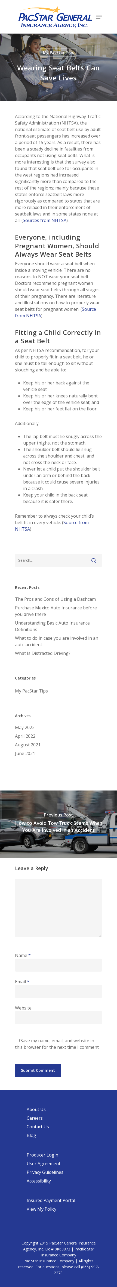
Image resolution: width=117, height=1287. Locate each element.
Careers (35, 1118)
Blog (31, 1135)
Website (23, 1008)
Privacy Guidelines (45, 1172)
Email (22, 982)
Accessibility (39, 1181)
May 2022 (25, 727)
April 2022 (25, 736)
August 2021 (28, 745)
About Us (36, 1109)
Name (23, 955)
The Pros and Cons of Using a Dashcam (55, 599)
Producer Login (42, 1155)
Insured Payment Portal (51, 1200)
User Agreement (43, 1164)
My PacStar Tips (58, 52)
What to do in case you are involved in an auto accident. (56, 641)
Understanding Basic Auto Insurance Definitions (52, 626)
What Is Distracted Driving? (42, 653)
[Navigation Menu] (99, 16)
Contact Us (38, 1127)
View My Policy (41, 1209)
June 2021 (25, 753)
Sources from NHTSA (44, 220)
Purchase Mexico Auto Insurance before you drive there (56, 611)
